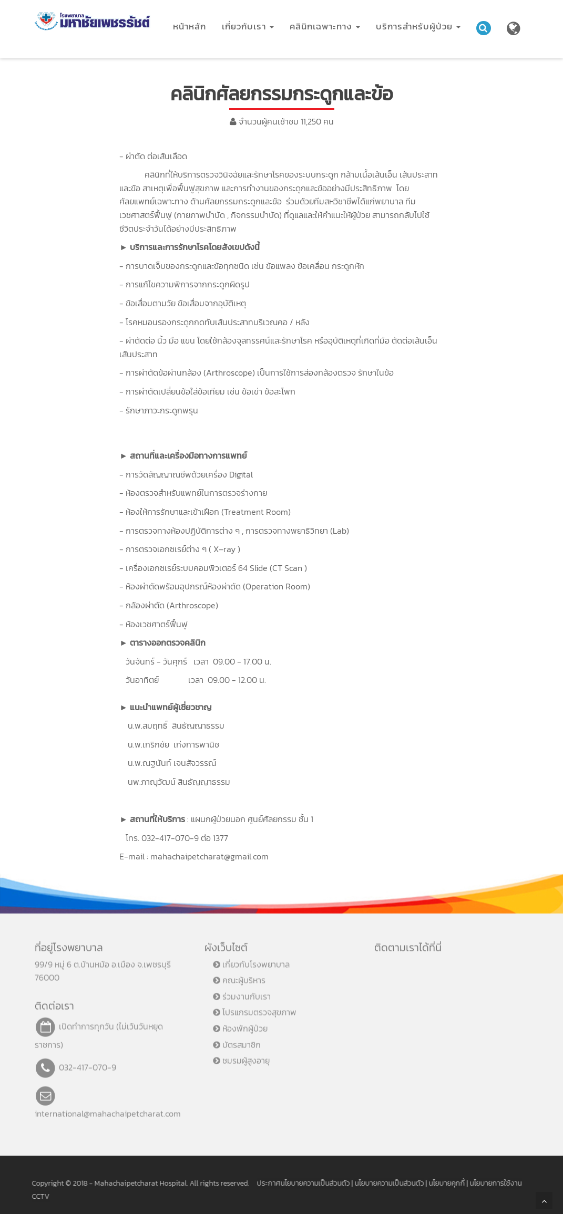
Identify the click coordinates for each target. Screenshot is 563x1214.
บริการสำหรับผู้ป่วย (418, 26)
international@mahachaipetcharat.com (108, 1108)
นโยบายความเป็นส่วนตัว (383, 1183)
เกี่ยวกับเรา (248, 26)
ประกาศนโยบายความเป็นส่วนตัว (297, 1183)
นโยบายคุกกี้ (441, 1183)
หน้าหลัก (189, 26)
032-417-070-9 (87, 1062)
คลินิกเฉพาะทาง (325, 26)
